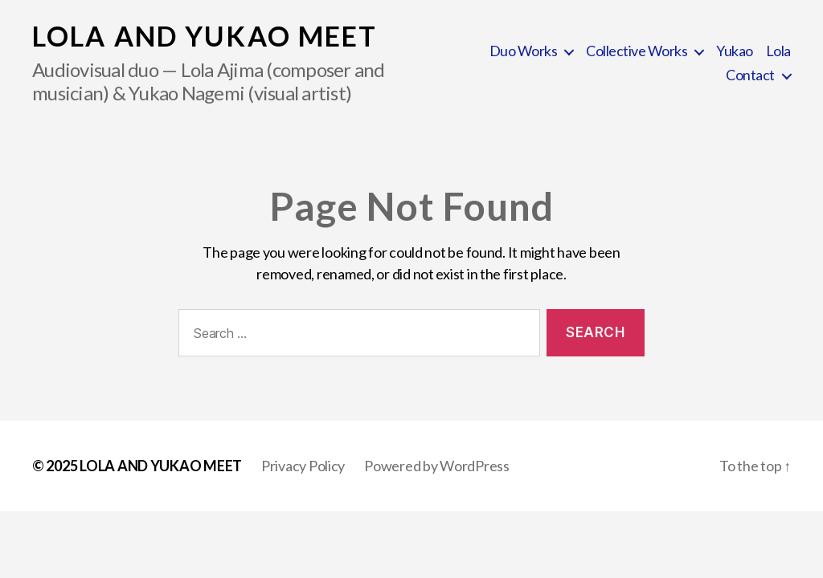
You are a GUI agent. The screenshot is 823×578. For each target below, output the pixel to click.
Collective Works (636, 51)
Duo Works (523, 51)
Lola (778, 51)
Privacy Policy (303, 465)
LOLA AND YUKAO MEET (204, 36)
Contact (750, 75)
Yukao (734, 51)
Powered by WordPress (437, 465)
